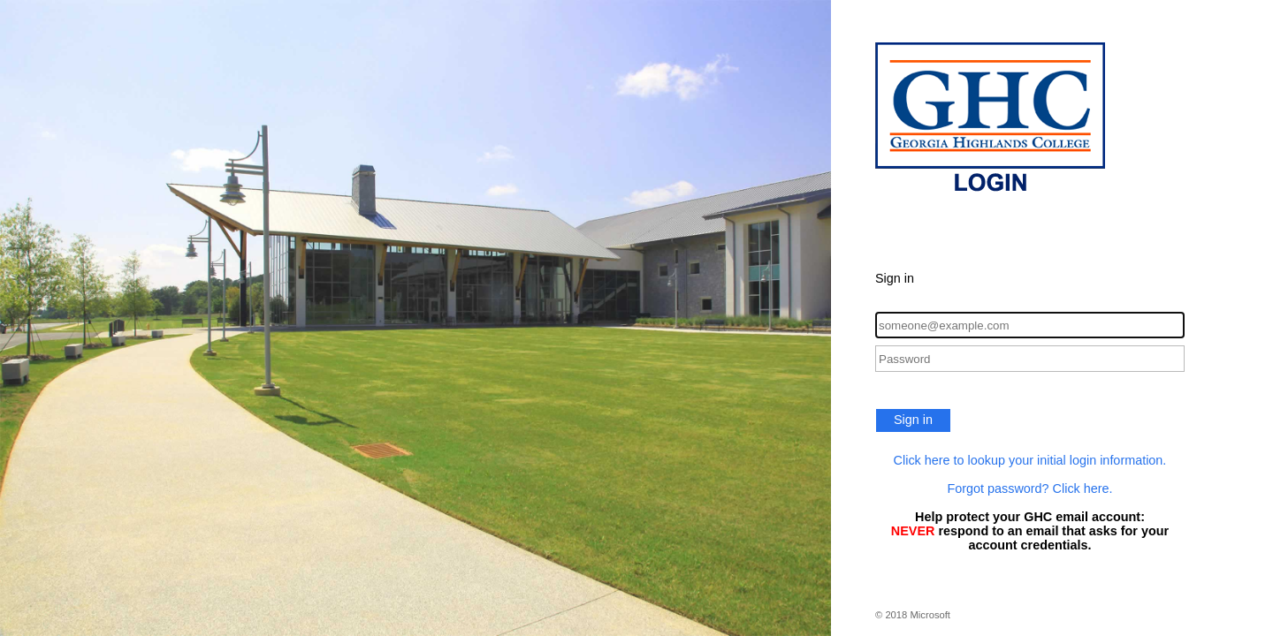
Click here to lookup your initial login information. (1030, 460)
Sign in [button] (913, 420)
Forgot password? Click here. (1029, 488)
